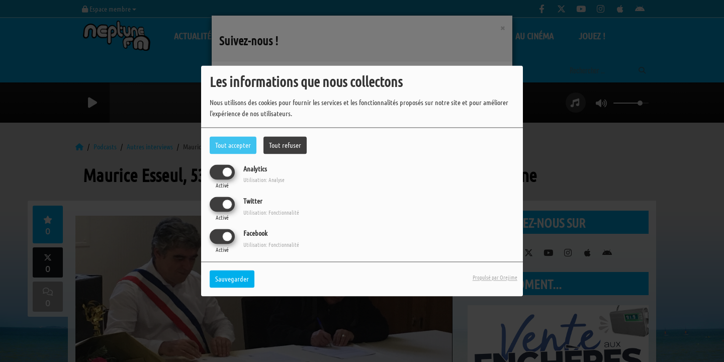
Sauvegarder (232, 279)
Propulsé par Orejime (495, 278)
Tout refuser (285, 144)
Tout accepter (233, 144)
